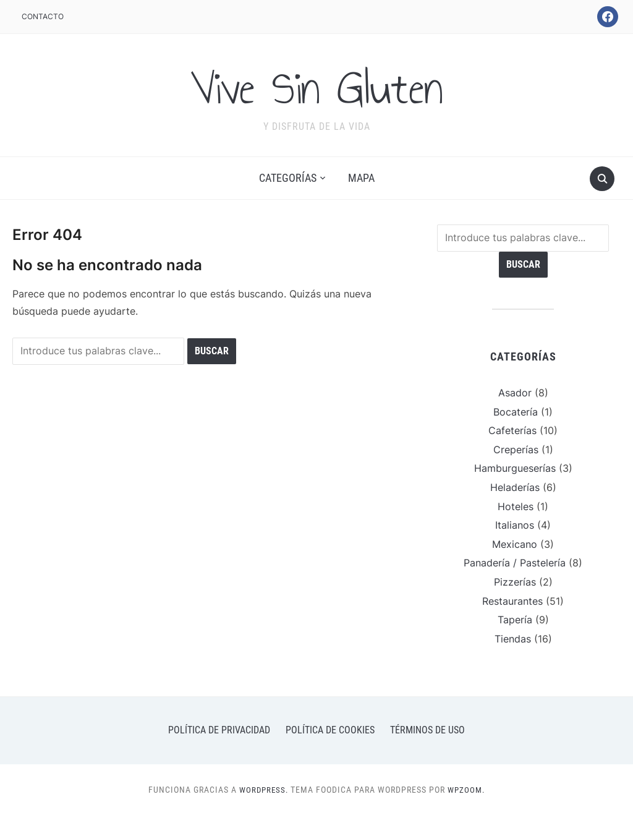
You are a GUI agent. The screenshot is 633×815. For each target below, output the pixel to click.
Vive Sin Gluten (316, 87)
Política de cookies (330, 730)
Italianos (514, 525)
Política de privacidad (219, 730)
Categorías (287, 177)
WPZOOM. (468, 790)
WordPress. (263, 790)
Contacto (43, 16)
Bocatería (515, 412)
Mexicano (514, 544)
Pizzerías (515, 582)
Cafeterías (512, 430)
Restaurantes (512, 601)
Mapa (361, 177)
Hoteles (515, 506)
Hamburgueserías (515, 468)
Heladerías (515, 487)
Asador (515, 392)
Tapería (515, 619)
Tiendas (513, 639)
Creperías (515, 449)
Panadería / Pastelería (515, 563)
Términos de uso (427, 730)
